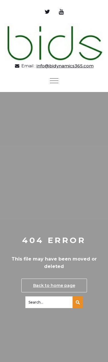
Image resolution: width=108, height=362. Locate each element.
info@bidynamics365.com (65, 66)
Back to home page (54, 285)
